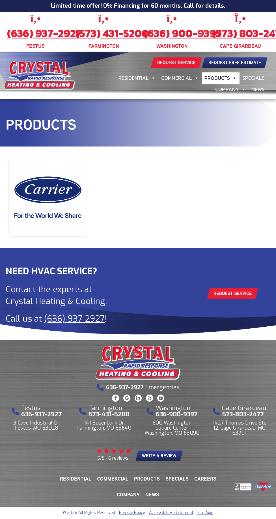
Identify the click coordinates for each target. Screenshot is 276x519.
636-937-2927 (41, 414)
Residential (137, 78)
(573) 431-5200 (112, 33)
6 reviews (118, 458)
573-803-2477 (243, 414)
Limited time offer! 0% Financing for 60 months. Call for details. (138, 6)
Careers (205, 478)
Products (220, 78)
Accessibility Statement (171, 512)
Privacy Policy (132, 512)
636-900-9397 (176, 414)
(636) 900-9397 (183, 33)
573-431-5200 (109, 414)
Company (230, 89)
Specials (253, 78)
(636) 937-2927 (44, 33)
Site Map (205, 512)
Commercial (180, 78)
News (258, 89)
